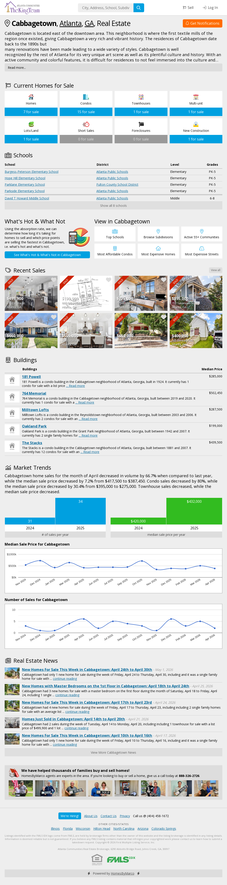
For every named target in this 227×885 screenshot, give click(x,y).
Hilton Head (101, 828)
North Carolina (123, 828)
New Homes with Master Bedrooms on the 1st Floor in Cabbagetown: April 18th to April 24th (105, 686)
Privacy (125, 816)
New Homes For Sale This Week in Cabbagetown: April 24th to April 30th (87, 669)
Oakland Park (34, 426)
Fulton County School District (117, 184)
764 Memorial (34, 393)
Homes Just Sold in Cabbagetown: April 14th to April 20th (73, 719)
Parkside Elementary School (25, 191)
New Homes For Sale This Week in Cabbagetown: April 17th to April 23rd (87, 702)
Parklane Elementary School (25, 184)
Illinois (55, 828)
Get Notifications (202, 23)
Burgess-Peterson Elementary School (31, 172)
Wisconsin (83, 828)
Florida (68, 828)
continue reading (65, 678)
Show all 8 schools (113, 205)
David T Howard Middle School (27, 198)
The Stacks (32, 442)
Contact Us (109, 816)
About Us (91, 816)
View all (215, 270)
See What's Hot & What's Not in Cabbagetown (47, 255)
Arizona (142, 828)
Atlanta (71, 23)
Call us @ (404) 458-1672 (151, 816)
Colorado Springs (163, 828)
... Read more (75, 386)
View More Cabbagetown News (113, 752)
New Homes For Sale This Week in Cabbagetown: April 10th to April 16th (87, 735)
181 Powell (31, 376)
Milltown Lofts (35, 409)
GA (89, 23)
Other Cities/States (113, 824)
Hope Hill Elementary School (25, 178)
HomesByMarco (122, 873)
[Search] (138, 7)
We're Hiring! (70, 816)
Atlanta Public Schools (112, 172)
